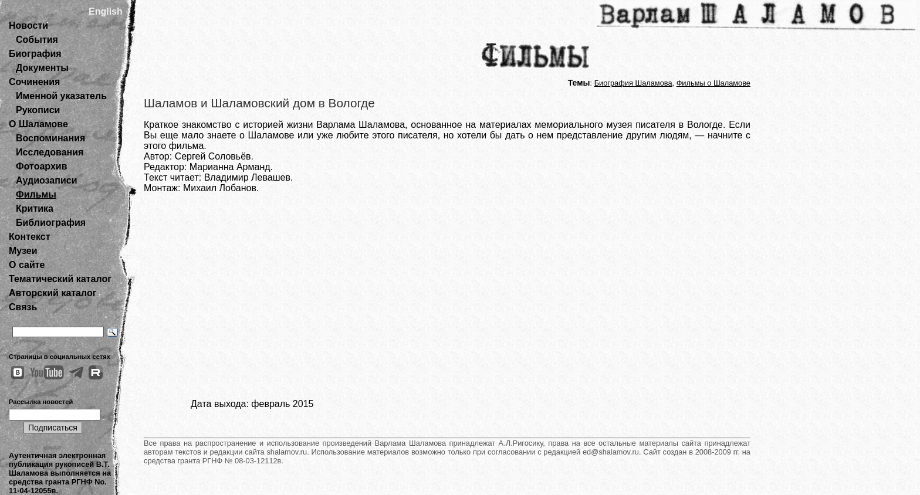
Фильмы (36, 194)
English (106, 11)
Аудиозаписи (46, 180)
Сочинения (34, 82)
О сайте (27, 265)
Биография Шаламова (633, 83)
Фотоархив (41, 166)
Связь (23, 307)
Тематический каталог (60, 279)
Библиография (51, 223)
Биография (35, 54)
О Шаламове (38, 124)
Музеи (23, 251)
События (37, 40)
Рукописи (38, 110)
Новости (28, 25)
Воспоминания (50, 138)
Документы (42, 68)
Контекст (29, 237)
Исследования (49, 152)
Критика (34, 208)
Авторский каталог (52, 293)
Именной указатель (61, 96)
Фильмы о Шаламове (713, 83)
